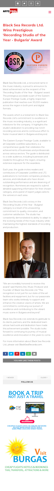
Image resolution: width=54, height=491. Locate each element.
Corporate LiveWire (15, 144)
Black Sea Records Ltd (14, 83)
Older (43, 378)
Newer (11, 378)
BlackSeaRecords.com (30, 344)
